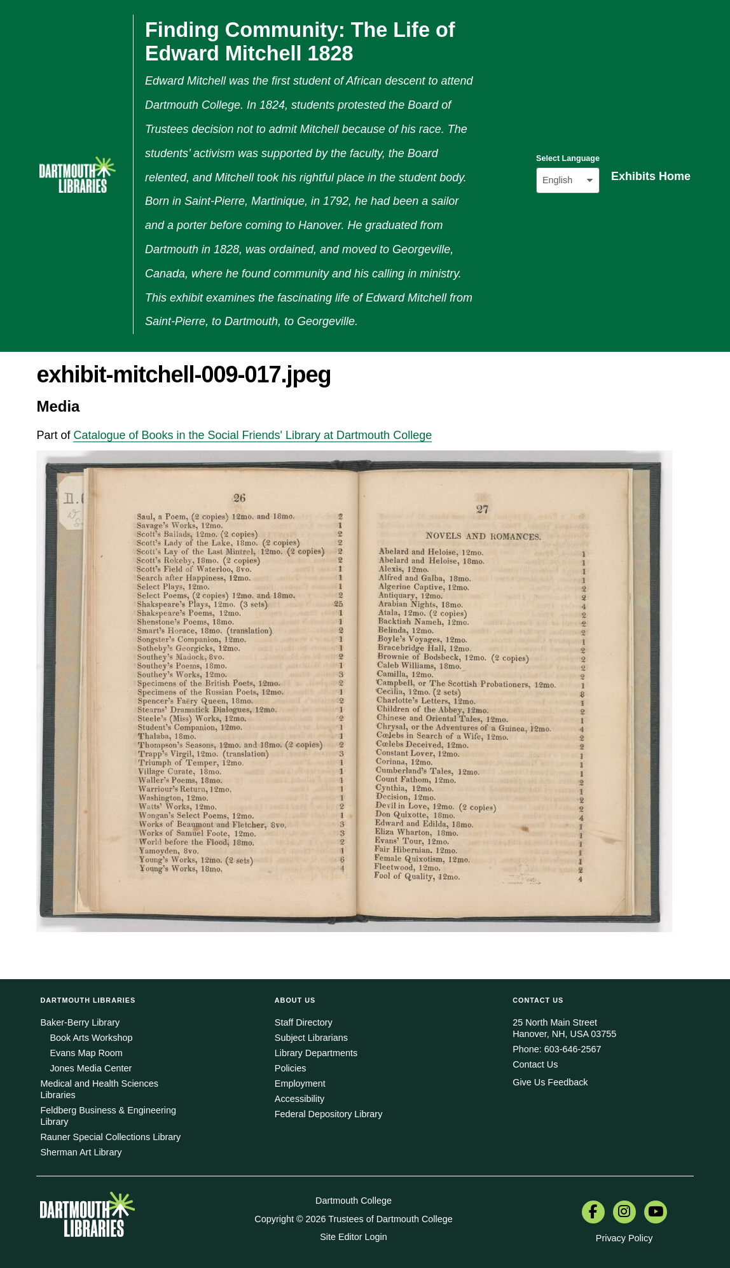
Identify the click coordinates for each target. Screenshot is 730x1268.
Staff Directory (304, 1022)
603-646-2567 (573, 1049)
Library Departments (316, 1053)
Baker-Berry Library (80, 1022)
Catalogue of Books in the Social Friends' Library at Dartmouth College (252, 435)
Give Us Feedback (550, 1082)
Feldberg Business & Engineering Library (108, 1116)
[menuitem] (593, 1213)
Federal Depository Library (329, 1114)
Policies (290, 1068)
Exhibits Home (651, 176)
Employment (300, 1083)
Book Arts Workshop (91, 1038)
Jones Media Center (91, 1068)
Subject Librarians (311, 1038)
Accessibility (299, 1099)
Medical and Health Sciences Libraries (99, 1089)
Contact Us (535, 1064)
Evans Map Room (86, 1053)
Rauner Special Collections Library (110, 1137)
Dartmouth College (353, 1200)
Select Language (568, 158)
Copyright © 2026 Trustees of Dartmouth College (353, 1219)
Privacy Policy (624, 1238)
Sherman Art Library (80, 1152)
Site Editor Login (353, 1237)
